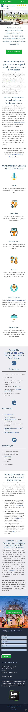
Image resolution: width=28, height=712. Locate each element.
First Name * (4, 635)
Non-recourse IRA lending (11, 432)
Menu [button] (24, 2)
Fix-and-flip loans (9, 414)
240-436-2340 (6, 2)
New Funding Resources (8, 7)
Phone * (3, 643)
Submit (6, 656)
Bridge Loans (17, 352)
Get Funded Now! (14, 52)
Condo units (7, 457)
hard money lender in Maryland (16, 300)
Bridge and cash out (10, 419)
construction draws (19, 122)
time (13, 531)
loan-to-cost (17, 387)
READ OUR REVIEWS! (22, 8)
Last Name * (4, 639)
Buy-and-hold (8, 417)
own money (18, 518)
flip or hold (12, 570)
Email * (3, 648)
